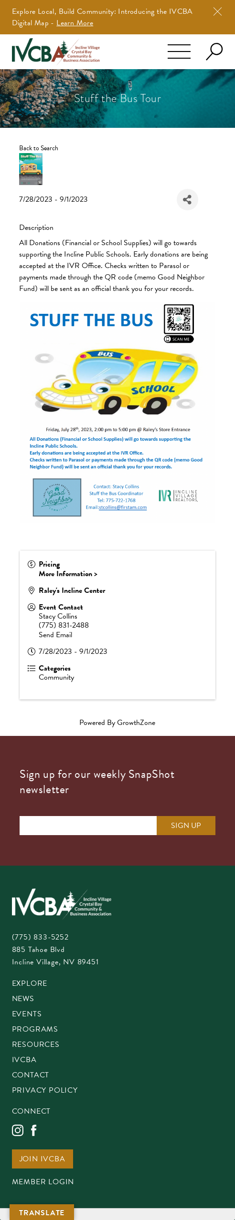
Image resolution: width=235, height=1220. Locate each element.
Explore (30, 984)
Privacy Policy (45, 1091)
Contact (31, 1076)
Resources (36, 1045)
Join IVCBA (42, 1160)
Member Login (43, 1183)
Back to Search (38, 148)
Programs (35, 1030)
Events (27, 1015)
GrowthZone (136, 722)
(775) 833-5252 (40, 937)
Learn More (74, 23)
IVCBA (24, 1060)
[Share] (187, 199)
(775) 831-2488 (64, 625)
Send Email (55, 635)
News (23, 999)
